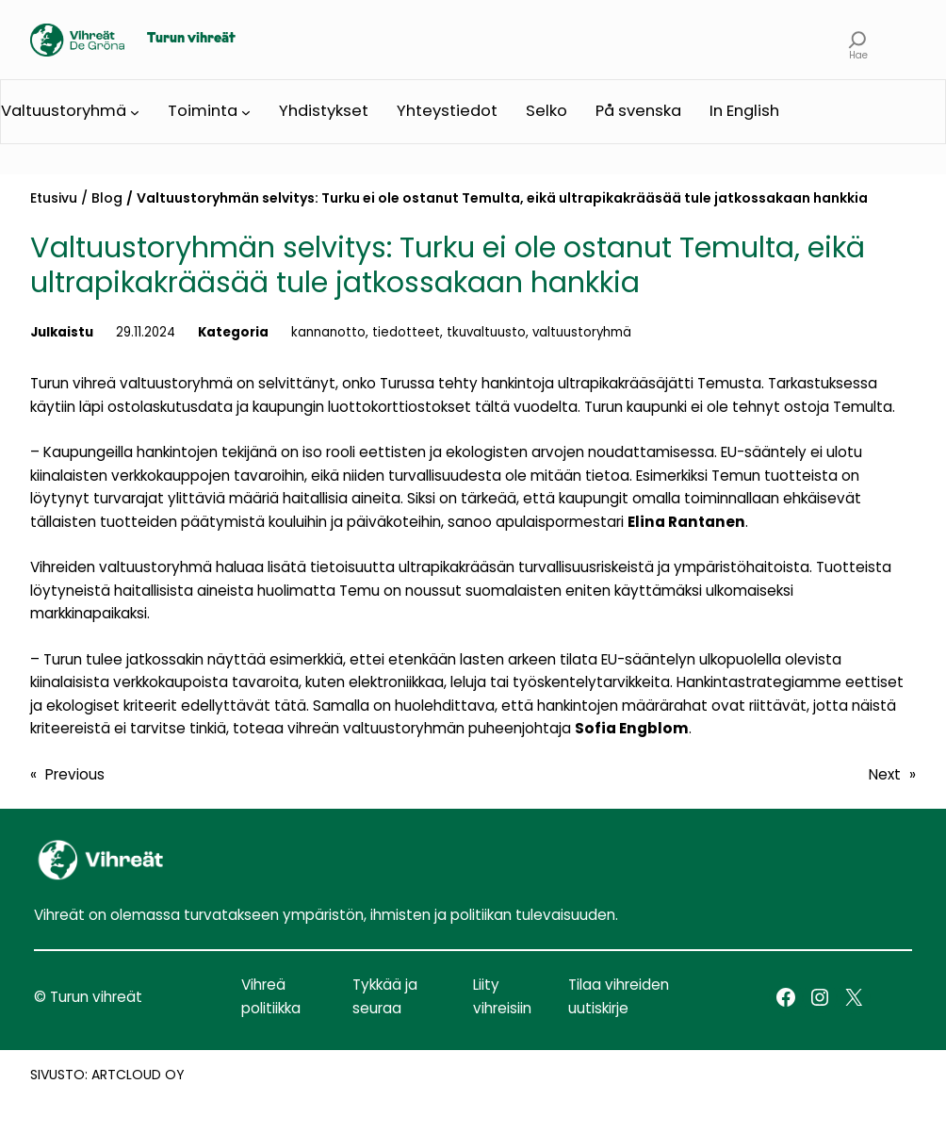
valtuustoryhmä (581, 332)
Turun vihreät (191, 39)
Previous (75, 774)
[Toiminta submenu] (246, 112)
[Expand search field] (858, 39)
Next (885, 774)
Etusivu (53, 198)
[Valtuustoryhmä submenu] (134, 112)
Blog (106, 198)
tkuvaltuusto (486, 332)
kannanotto (328, 332)
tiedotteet (406, 332)
